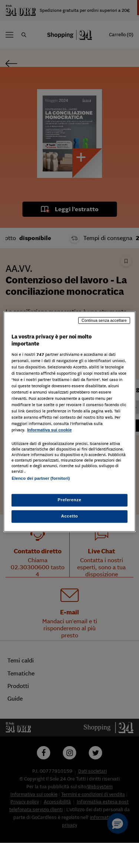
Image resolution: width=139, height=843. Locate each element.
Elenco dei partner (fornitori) (40, 478)
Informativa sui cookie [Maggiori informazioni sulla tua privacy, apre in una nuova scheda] (49, 430)
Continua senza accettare (104, 320)
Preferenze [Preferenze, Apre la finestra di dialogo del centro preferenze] (70, 500)
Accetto (69, 516)
